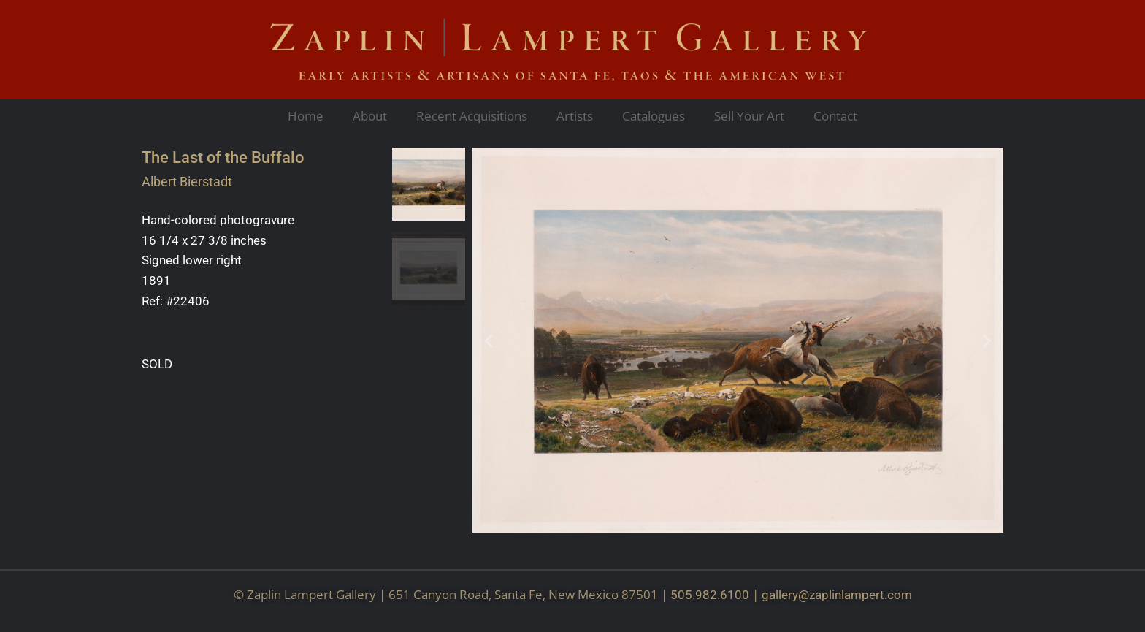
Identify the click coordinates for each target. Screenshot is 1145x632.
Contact (835, 115)
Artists (574, 115)
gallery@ (785, 594)
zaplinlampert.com (860, 594)
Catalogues (653, 115)
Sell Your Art (749, 115)
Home (305, 115)
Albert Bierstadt (187, 181)
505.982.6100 (709, 594)
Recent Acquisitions (471, 115)
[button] (489, 340)
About (370, 115)
